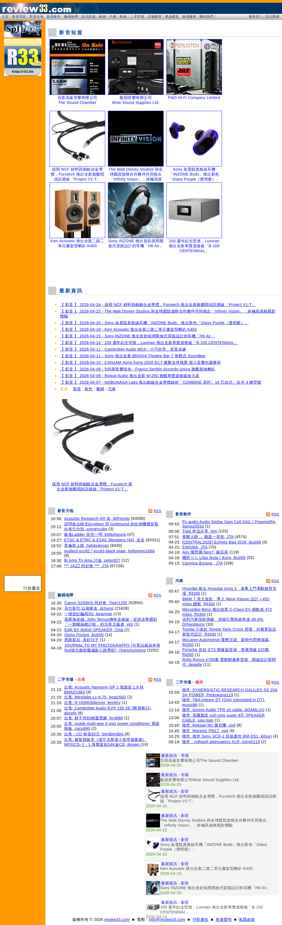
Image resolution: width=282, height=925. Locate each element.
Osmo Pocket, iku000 (84, 635)
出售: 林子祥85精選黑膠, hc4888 (93, 718)
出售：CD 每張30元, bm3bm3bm (94, 734)
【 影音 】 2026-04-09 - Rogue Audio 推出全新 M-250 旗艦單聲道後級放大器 (129, 375)
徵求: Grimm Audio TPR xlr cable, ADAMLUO (223, 710)
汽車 (112, 16)
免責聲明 (224, 919)
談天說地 (88, 16)
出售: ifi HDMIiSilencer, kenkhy (92, 702)
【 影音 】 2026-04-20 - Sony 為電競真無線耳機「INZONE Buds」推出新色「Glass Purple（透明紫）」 (154, 323)
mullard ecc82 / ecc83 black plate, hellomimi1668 (109, 551)
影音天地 (36, 16)
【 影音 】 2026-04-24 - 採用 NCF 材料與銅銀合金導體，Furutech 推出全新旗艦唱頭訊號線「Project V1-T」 (158, 304)
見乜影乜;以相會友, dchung (88, 608)
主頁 (5, 16)
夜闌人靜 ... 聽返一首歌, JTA (208, 536)
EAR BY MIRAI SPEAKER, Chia (94, 630)
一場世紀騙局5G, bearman (88, 614)
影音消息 (19, 16)
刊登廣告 (200, 919)
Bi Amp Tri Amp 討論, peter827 (92, 560)
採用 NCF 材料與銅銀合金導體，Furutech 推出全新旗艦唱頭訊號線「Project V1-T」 (92, 484)
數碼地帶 (71, 16)
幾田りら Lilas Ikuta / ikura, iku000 (214, 557)
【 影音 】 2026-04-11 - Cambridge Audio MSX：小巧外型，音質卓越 (123, 349)
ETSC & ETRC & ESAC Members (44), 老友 (104, 540)
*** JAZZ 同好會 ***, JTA (86, 566)
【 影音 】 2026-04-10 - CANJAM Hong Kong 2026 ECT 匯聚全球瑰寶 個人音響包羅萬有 (140, 362)
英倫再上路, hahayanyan (86, 545)
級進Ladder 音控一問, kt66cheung (95, 534)
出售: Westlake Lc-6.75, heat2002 (95, 697)
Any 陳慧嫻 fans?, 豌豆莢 (205, 552)
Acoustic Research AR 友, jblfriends (97, 518)
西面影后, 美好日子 (81, 640)
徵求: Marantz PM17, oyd (205, 730)
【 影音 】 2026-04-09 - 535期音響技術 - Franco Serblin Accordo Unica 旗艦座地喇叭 (137, 369)
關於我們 (206, 16)
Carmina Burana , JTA (202, 563)
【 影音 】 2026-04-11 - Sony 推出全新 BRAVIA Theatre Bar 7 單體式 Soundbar (132, 356)
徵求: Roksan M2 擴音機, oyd (208, 725)
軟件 (89, 389)
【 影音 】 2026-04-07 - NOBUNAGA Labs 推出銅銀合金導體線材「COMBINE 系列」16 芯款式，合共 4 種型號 (160, 382)
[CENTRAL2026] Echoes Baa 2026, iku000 (221, 542)
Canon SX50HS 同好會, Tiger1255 (96, 603)
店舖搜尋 (154, 16)
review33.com (116, 919)
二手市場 (137, 16)
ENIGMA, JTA (195, 547)
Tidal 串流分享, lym (199, 531)
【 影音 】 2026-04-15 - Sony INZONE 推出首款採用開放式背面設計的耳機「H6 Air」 (137, 336)
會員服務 (189, 16)
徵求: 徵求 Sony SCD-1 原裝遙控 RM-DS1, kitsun (227, 736)
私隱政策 (247, 919)
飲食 (123, 16)
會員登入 (255, 16)
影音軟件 (54, 16)
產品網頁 (172, 16)
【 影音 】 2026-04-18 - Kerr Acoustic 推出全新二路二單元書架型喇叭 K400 (128, 329)
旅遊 (102, 16)
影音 (77, 389)
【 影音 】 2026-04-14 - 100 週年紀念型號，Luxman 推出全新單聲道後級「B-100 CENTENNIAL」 (149, 342)
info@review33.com (167, 919)
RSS (157, 511)
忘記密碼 (272, 16)
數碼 (100, 389)
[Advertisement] (164, 268)
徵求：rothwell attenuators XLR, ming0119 (221, 742)
